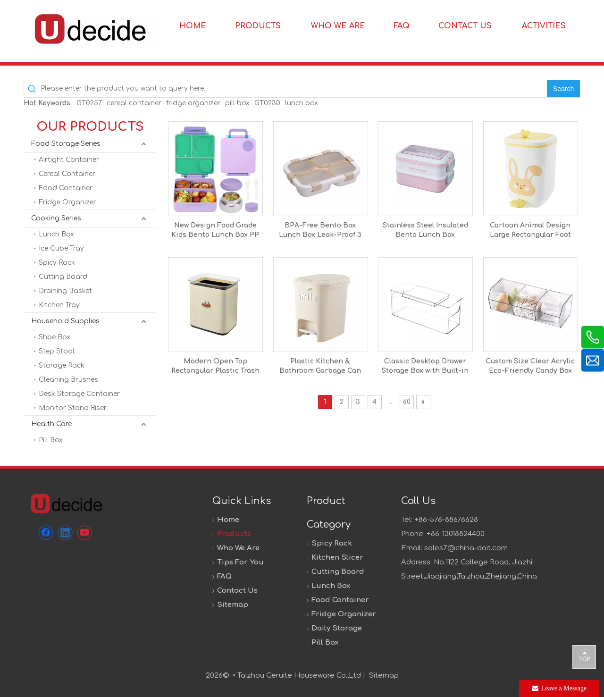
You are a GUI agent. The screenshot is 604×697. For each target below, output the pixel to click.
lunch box (301, 103)
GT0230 (267, 103)
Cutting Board (63, 276)
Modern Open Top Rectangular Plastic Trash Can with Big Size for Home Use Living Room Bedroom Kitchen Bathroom (215, 367)
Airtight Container (69, 159)
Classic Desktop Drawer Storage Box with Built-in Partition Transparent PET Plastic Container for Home (425, 367)
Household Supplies (65, 321)
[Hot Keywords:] (563, 88)
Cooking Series (56, 218)
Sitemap (232, 605)
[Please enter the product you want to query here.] (294, 88)
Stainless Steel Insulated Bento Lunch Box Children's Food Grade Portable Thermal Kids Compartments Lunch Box (425, 231)
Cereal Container (67, 173)
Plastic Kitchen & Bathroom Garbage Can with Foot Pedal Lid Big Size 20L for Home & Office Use (320, 367)
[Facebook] (45, 532)
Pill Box (51, 440)
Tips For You (240, 562)
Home (228, 520)
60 (407, 401)
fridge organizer (193, 103)
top (584, 656)
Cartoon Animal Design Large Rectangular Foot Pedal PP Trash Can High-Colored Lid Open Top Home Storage (530, 231)
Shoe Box (54, 337)
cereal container (134, 103)
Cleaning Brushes (68, 379)
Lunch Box (56, 234)
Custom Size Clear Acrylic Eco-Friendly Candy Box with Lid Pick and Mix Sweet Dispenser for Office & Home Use (530, 367)
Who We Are (238, 548)
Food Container (65, 188)
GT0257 (89, 103)
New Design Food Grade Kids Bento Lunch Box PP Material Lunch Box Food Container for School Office (215, 231)
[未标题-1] (66, 503)
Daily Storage (336, 628)
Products (234, 534)
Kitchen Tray (59, 305)
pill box (237, 103)
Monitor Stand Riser (73, 407)
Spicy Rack (57, 262)
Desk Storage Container (79, 393)
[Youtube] (84, 532)
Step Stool (57, 351)
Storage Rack (61, 365)
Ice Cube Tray (61, 248)
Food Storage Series (66, 143)
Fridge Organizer (67, 202)
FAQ (224, 576)
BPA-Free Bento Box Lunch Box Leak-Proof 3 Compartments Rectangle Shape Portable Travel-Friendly (320, 231)
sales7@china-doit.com (466, 548)
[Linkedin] (65, 532)
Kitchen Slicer (337, 558)
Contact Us (237, 591)
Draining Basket (65, 290)
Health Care (51, 424)
